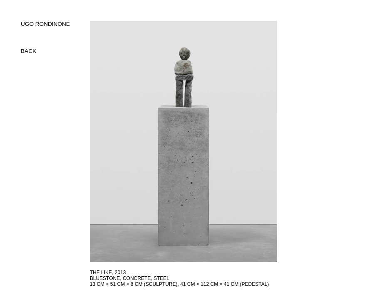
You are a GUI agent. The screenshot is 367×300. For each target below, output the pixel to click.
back (28, 51)
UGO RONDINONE (45, 24)
